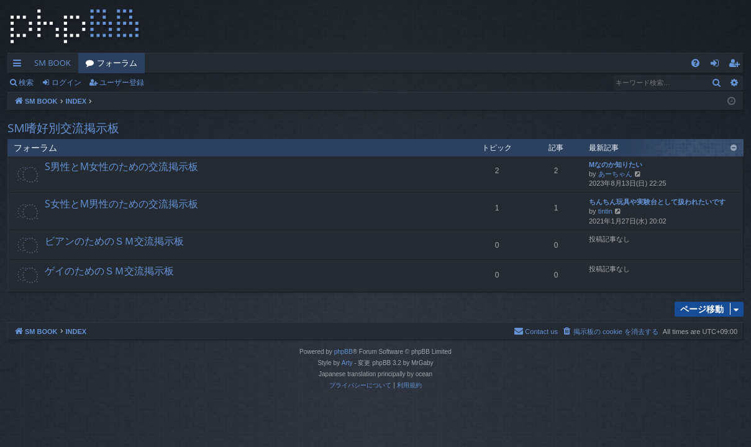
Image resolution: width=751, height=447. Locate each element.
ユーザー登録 (121, 82)
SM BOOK (52, 62)
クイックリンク (19, 65)
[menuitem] (695, 63)
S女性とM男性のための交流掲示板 (121, 203)
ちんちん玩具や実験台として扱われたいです (657, 201)
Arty (347, 362)
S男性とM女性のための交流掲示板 (121, 166)
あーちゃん (615, 174)
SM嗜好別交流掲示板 (63, 128)
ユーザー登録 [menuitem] (737, 65)
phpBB (343, 351)
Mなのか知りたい (615, 164)
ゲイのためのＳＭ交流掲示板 (109, 271)
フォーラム (117, 62)
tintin (605, 211)
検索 (26, 82)
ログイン (66, 82)
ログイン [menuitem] (717, 65)
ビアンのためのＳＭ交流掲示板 (114, 241)
